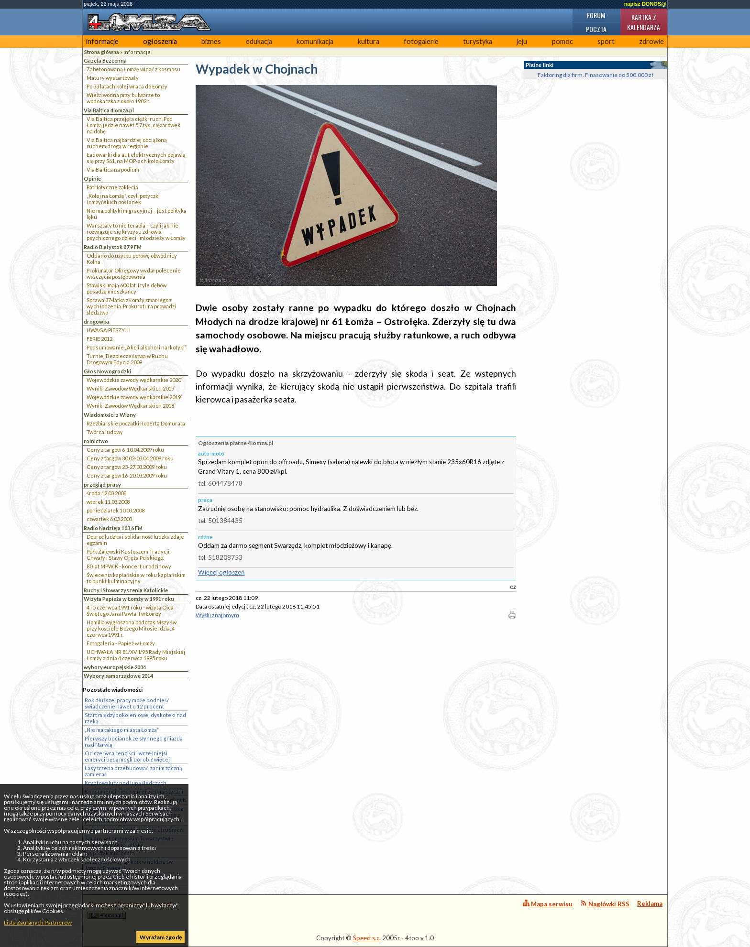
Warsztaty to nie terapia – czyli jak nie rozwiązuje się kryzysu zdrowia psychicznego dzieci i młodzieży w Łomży (136, 231)
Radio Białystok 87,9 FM (113, 247)
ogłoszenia (160, 41)
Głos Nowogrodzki (107, 371)
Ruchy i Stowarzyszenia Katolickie (126, 590)
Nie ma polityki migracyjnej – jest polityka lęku (137, 213)
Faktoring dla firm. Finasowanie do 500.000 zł (595, 74)
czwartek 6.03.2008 (109, 519)
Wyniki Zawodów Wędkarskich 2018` (131, 406)
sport (606, 41)
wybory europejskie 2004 (115, 667)
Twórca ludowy (105, 432)
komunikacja (315, 41)
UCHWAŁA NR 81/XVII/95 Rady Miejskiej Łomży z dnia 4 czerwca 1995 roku (136, 655)
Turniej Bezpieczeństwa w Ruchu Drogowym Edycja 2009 (127, 359)
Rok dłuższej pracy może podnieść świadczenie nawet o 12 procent (127, 703)
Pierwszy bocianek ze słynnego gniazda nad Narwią (134, 741)
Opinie (92, 178)
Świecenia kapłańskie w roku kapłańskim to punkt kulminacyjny (136, 578)
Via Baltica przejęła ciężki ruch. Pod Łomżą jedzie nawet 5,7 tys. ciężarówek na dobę (133, 125)
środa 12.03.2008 (106, 493)
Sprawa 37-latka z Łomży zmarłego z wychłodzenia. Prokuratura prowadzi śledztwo (131, 306)
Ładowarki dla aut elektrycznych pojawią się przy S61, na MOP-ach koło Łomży (136, 158)
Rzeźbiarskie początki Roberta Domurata (136, 423)
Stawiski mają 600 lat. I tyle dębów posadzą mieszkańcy (126, 288)
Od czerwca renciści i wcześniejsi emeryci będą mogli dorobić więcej (127, 756)
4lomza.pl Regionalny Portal (130, 909)
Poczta (596, 29)
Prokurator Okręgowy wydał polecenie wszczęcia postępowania (134, 273)
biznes (211, 41)
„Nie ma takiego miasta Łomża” (122, 730)
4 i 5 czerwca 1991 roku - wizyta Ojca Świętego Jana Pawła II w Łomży (130, 610)
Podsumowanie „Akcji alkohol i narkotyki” (137, 347)
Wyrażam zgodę (161, 937)
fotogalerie (421, 41)
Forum (596, 15)
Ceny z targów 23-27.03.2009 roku (127, 467)
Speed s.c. (367, 938)
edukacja (259, 41)
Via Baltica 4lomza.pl (109, 110)
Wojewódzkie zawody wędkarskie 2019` (134, 397)
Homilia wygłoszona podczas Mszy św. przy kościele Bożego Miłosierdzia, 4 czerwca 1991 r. (132, 628)
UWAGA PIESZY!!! (109, 330)
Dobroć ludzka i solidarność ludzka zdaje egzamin (135, 539)
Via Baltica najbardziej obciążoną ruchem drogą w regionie (127, 143)
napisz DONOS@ (645, 4)
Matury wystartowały (113, 78)
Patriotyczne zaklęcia (112, 187)
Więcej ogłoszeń (221, 572)
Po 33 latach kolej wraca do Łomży (127, 86)
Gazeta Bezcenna (105, 60)
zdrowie (651, 41)
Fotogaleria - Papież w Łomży (121, 643)
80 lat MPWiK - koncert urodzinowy (129, 566)
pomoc (562, 41)
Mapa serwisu (548, 904)
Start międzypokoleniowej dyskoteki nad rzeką (135, 718)
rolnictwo (96, 441)
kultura (368, 41)
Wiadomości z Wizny (110, 415)
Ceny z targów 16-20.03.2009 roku (127, 475)
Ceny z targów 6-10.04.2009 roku (125, 449)
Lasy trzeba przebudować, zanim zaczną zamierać (133, 771)
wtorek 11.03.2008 (108, 502)
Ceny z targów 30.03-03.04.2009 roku (130, 458)
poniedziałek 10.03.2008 (115, 510)
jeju (522, 41)
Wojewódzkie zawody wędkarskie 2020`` (135, 380)
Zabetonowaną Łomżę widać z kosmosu (133, 69)
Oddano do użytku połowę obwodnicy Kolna (132, 258)
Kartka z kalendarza (643, 22)
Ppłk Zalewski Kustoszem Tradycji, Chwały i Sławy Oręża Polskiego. (128, 554)
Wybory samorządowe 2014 (118, 676)
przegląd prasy (102, 484)
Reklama (649, 903)
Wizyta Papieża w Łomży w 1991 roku (129, 599)
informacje (102, 41)
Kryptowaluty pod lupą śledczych (125, 783)
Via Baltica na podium (113, 169)
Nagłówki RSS (604, 904)
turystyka (477, 41)
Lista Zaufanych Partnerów (38, 922)
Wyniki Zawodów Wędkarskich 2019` (131, 388)
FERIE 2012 (99, 339)
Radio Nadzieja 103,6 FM (113, 528)
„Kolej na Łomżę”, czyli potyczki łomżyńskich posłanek (123, 199)
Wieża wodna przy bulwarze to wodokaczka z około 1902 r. (123, 98)
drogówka (96, 321)
